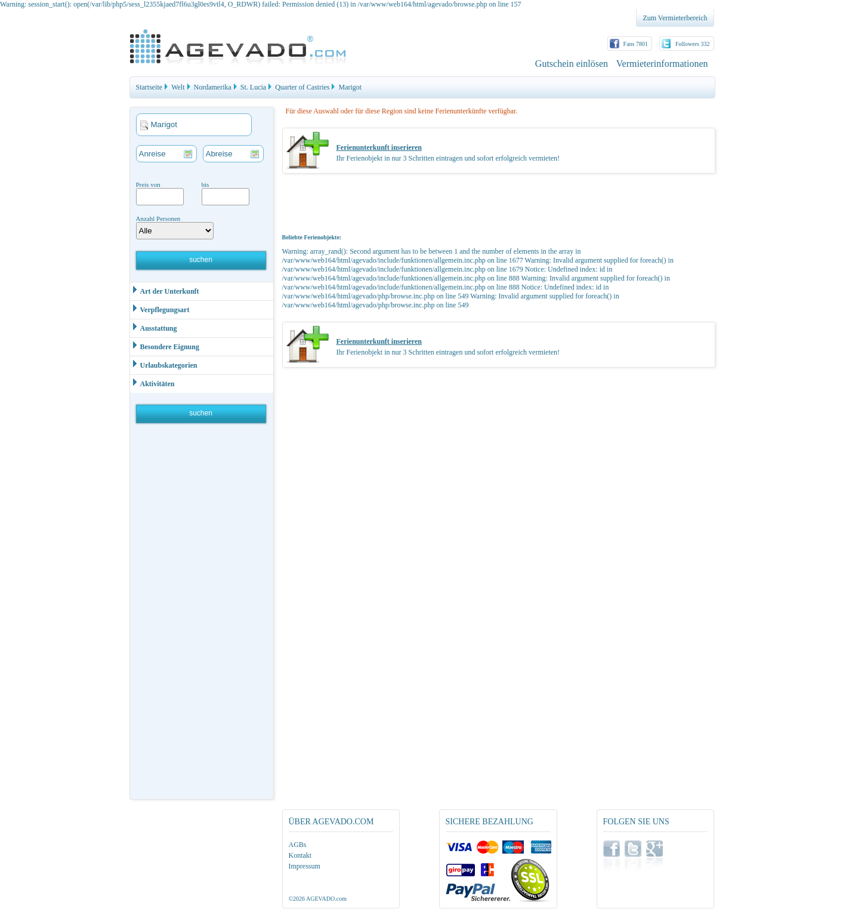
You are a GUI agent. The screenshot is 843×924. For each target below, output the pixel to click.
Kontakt (300, 855)
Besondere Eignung (164, 346)
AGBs (298, 844)
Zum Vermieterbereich (675, 18)
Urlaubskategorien (163, 364)
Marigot (350, 87)
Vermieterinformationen (662, 63)
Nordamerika (212, 87)
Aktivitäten (152, 383)
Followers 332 (692, 44)
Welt (177, 87)
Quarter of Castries (302, 87)
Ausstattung (153, 327)
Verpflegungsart (160, 309)
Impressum (304, 866)
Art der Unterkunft (164, 290)
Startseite (149, 87)
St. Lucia (253, 87)
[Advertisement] (202, 614)
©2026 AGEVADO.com (318, 898)
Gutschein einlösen (571, 63)
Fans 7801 (635, 44)
